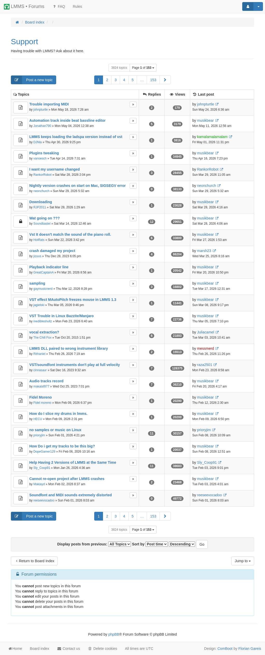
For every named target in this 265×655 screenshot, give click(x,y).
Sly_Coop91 (41, 468)
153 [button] (153, 80)
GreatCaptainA (43, 272)
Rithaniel (39, 354)
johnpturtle (40, 109)
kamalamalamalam (212, 137)
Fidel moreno (42, 403)
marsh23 (204, 251)
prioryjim (39, 435)
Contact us (68, 648)
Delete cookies (102, 648)
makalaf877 (41, 386)
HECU (37, 419)
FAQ (58, 6)
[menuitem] (77, 6)
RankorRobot (42, 175)
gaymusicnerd (43, 289)
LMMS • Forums (24, 7)
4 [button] (124, 80)
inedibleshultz (42, 321)
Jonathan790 (42, 126)
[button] (165, 79)
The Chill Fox (42, 337)
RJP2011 (39, 207)
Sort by (150, 544)
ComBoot (224, 648)
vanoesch (40, 158)
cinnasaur (40, 370)
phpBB (113, 634)
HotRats (39, 240)
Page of (143, 68)
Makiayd (39, 484)
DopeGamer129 (44, 451)
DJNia (37, 142)
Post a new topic (32, 80)
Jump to (243, 561)
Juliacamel (205, 332)
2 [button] (107, 80)
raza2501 (204, 365)
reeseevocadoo (43, 500)
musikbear (205, 120)
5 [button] (133, 80)
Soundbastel (41, 223)
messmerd (205, 348)
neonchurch (41, 191)
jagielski (38, 305)
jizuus (37, 256)
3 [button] (116, 80)
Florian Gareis (249, 648)
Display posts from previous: (94, 544)
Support (24, 41)
